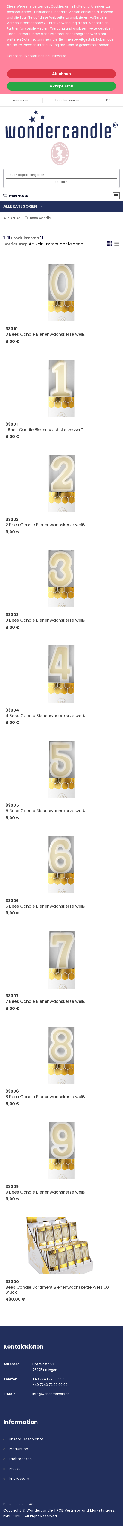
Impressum (19, 1478)
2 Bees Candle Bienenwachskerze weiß (45, 525)
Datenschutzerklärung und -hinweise (36, 56)
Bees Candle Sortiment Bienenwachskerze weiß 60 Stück (57, 1289)
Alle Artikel (12, 218)
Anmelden (21, 100)
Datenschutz (13, 1504)
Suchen (61, 182)
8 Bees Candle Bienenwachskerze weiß (45, 1096)
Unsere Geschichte (26, 1439)
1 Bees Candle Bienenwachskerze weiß (44, 429)
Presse (15, 1468)
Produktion (18, 1449)
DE (108, 100)
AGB (32, 1504)
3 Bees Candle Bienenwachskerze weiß (45, 620)
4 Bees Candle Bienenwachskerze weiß (45, 715)
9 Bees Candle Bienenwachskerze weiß (45, 1192)
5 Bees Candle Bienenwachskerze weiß (45, 811)
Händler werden (67, 100)
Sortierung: (15, 244)
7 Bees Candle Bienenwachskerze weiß (45, 1001)
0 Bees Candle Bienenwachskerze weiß (45, 334)
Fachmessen (20, 1459)
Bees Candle (40, 218)
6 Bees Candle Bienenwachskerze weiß (45, 906)
